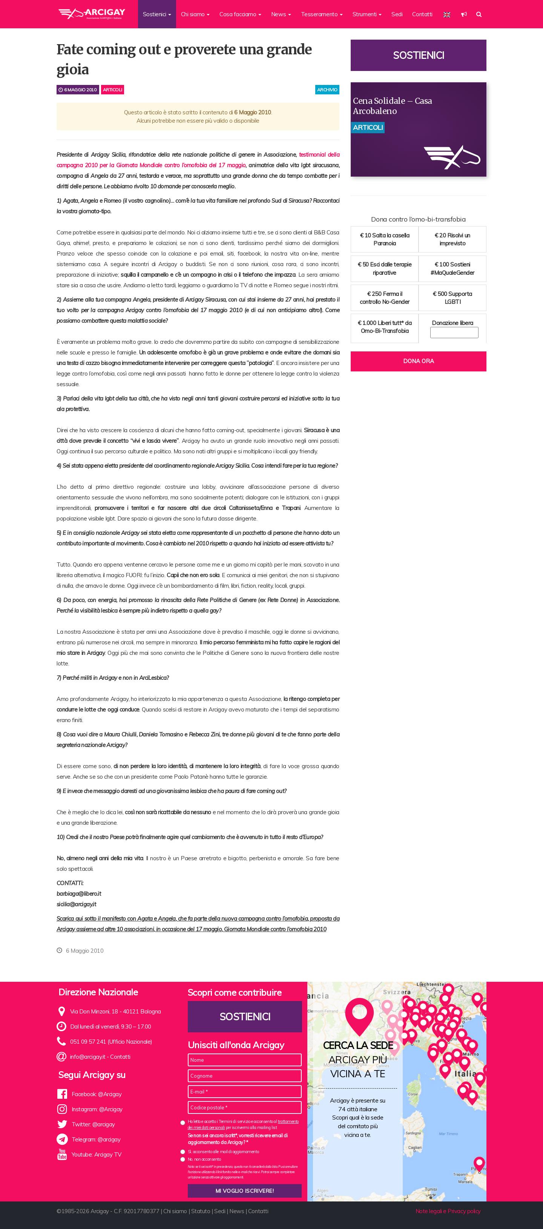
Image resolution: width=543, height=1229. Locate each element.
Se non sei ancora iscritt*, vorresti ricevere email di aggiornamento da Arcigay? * (238, 1138)
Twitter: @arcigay (93, 1124)
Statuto (200, 1211)
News (236, 1211)
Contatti (422, 14)
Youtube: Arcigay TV (96, 1154)
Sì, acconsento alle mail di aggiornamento (223, 1151)
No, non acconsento (204, 1159)
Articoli (112, 89)
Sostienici (418, 55)
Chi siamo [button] (195, 14)
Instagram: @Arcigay (97, 1109)
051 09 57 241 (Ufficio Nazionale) (111, 1041)
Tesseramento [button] (322, 14)
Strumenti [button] (367, 14)
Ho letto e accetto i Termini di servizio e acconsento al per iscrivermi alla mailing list (243, 1124)
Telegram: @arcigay (96, 1139)
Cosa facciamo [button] (240, 14)
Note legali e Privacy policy (448, 1211)
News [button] (281, 14)
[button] (464, 14)
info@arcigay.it (88, 1056)
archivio (327, 89)
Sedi (396, 14)
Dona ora (418, 361)
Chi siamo (175, 1211)
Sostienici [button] (157, 14)
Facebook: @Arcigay (97, 1094)
